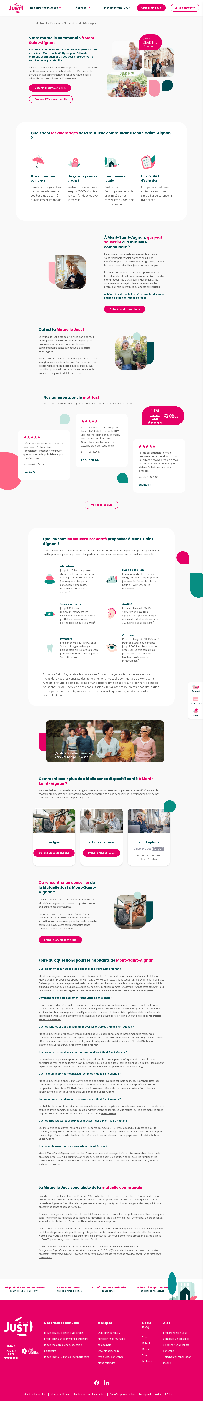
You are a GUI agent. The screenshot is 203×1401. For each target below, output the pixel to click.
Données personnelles (122, 1394)
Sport (145, 1355)
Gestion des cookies (35, 1394)
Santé (145, 1337)
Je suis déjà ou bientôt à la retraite (63, 1332)
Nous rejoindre (106, 1363)
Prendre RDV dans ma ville (51, 99)
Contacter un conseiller (176, 1338)
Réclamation (172, 1394)
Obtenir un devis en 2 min (50, 88)
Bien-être (147, 1349)
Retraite (146, 1343)
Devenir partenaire (108, 1350)
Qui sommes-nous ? (109, 1332)
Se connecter (185, 7)
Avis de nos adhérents (110, 1357)
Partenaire (55, 23)
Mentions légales (60, 1394)
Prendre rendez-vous (117, 7)
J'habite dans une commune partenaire (66, 1338)
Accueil (43, 23)
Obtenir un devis (151, 7)
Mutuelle (147, 1361)
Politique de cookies (150, 1394)
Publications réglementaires (90, 1394)
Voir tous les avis (101, 505)
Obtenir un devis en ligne (125, 309)
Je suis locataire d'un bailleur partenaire (66, 1357)
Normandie (69, 23)
